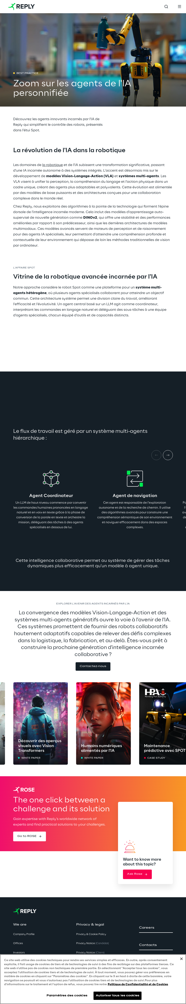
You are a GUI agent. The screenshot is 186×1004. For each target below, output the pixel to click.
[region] (93, 979)
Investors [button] (19, 952)
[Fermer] (181, 958)
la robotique (52, 165)
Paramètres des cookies (67, 995)
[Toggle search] (166, 6)
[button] (93, 666)
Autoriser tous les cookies (117, 995)
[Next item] (168, 455)
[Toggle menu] (179, 6)
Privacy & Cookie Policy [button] (91, 934)
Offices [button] (18, 943)
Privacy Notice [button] (92, 943)
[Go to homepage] (21, 6)
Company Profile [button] (24, 934)
